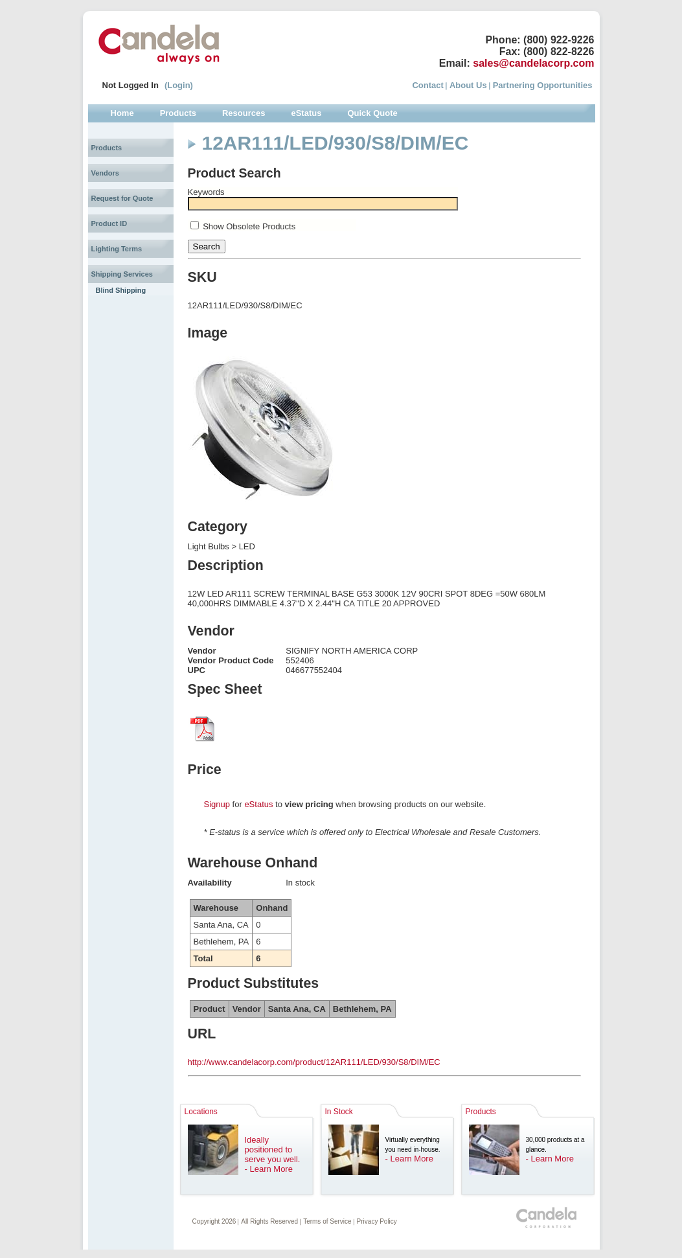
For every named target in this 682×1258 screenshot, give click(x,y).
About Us (468, 85)
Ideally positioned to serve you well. (273, 1149)
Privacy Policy (377, 1221)
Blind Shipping (121, 290)
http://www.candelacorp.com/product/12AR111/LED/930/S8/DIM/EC (314, 1062)
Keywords (206, 192)
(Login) (179, 85)
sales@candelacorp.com (533, 63)
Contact (427, 85)
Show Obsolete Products (249, 226)
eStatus (258, 804)
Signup (217, 804)
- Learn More (269, 1169)
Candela (159, 44)
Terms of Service (327, 1221)
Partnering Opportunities (543, 85)
